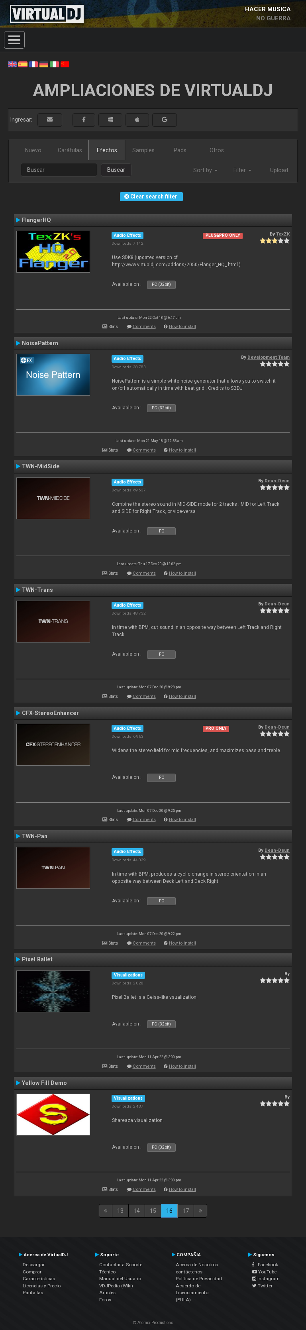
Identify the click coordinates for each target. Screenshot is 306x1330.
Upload (279, 170)
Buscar (116, 170)
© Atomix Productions (153, 1322)
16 (169, 1211)
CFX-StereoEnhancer (50, 713)
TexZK (283, 234)
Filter (242, 170)
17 (185, 1211)
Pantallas (33, 1292)
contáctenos (189, 1272)
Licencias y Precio (42, 1286)
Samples (143, 150)
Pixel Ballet (37, 959)
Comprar (32, 1272)
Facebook (265, 1264)
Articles (107, 1292)
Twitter (262, 1286)
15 (153, 1211)
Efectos (107, 150)
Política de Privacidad (199, 1278)
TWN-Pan (34, 836)
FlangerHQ (36, 220)
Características (39, 1278)
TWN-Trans (37, 590)
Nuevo (33, 150)
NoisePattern (40, 343)
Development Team (268, 357)
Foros (105, 1299)
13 (120, 1211)
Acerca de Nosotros (197, 1264)
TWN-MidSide (41, 466)
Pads (180, 150)
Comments (144, 326)
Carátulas (70, 150)
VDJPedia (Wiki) (116, 1286)
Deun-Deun (277, 480)
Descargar (34, 1264)
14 (136, 1211)
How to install (182, 326)
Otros (217, 150)
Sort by (205, 170)
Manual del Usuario (120, 1278)
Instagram (266, 1278)
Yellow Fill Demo (44, 1083)
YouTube (264, 1272)
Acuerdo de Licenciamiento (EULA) (192, 1292)
